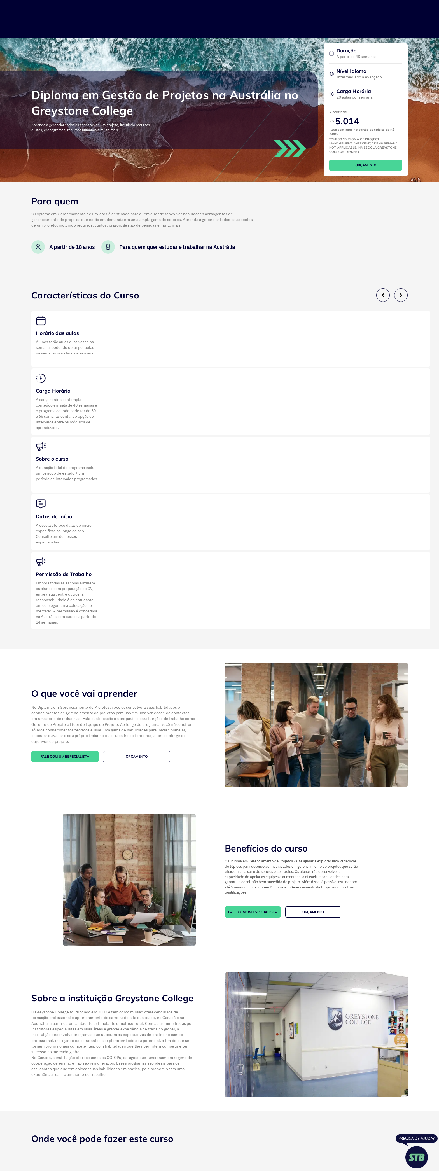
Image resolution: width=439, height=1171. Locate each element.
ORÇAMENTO (365, 165)
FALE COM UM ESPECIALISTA (65, 756)
